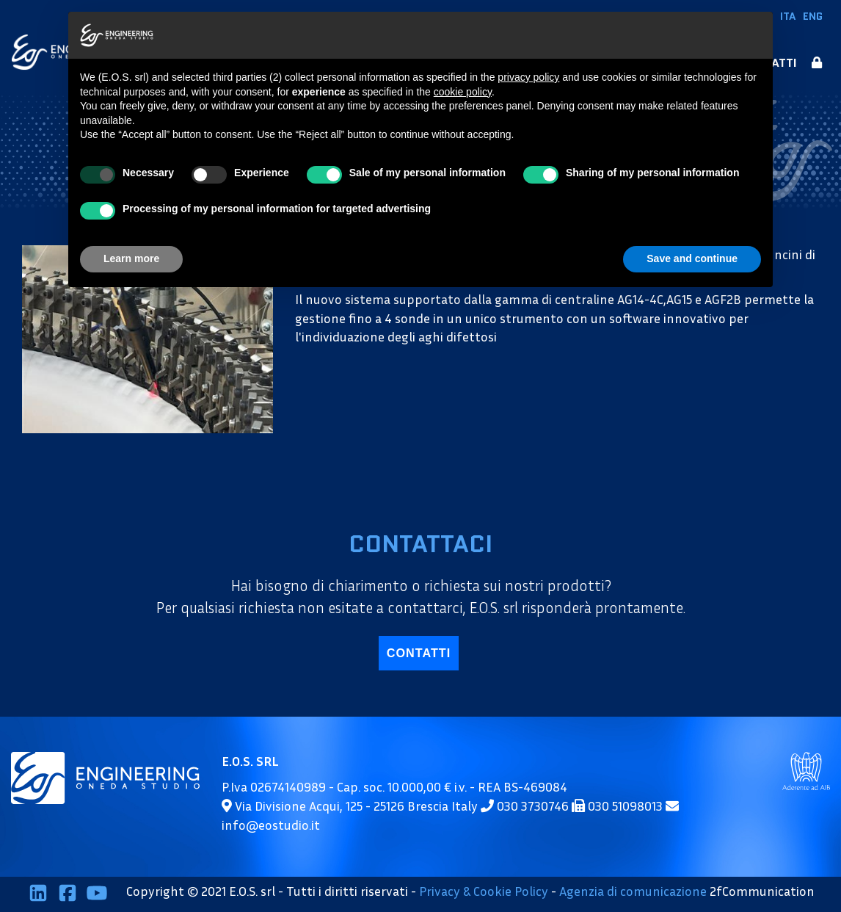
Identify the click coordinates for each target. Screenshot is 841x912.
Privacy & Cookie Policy (483, 891)
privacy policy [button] (528, 77)
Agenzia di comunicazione (633, 891)
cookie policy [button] (463, 92)
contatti (419, 652)
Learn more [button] (131, 258)
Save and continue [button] (692, 258)
